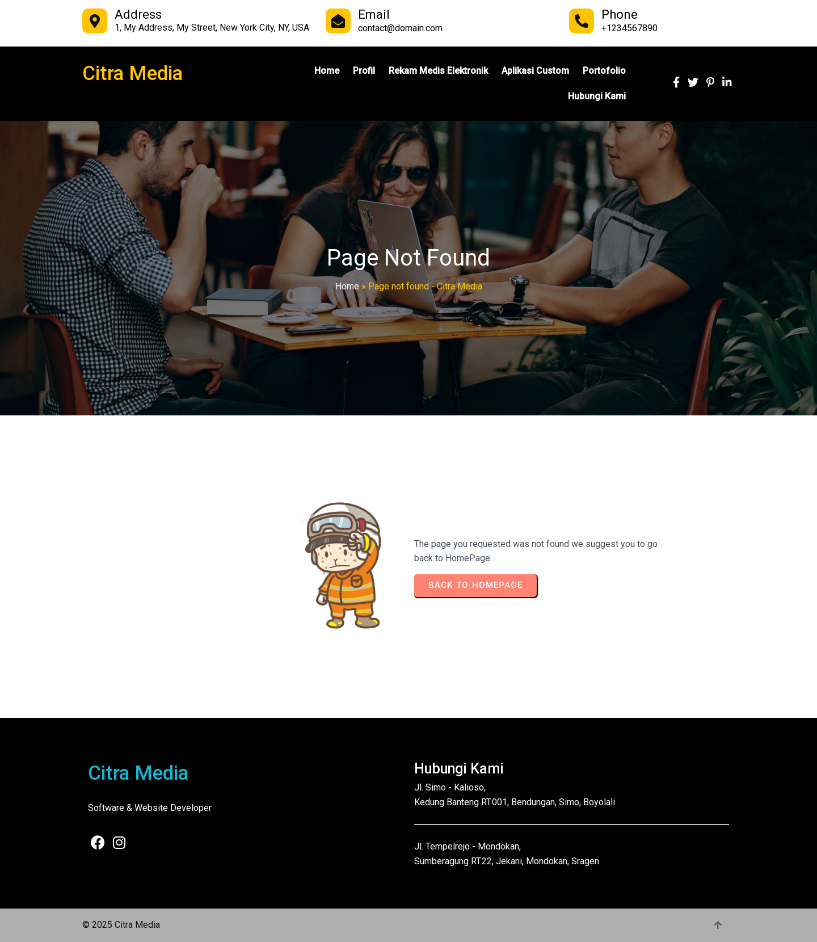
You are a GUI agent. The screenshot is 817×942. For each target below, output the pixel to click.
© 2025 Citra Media (121, 924)
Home (347, 286)
